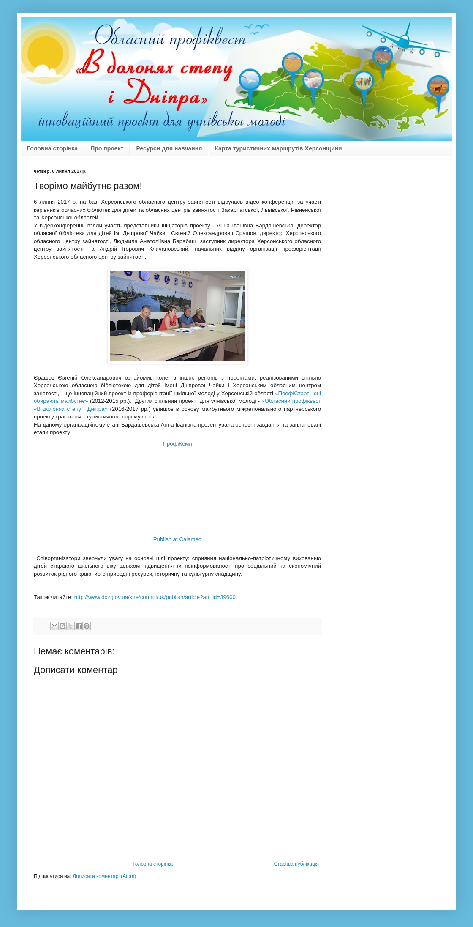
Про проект (106, 148)
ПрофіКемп (177, 443)
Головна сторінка (52, 148)
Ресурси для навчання (169, 148)
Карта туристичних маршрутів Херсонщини (278, 148)
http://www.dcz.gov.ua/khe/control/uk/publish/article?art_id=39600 (155, 597)
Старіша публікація (296, 864)
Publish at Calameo (177, 539)
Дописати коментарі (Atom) (104, 876)
